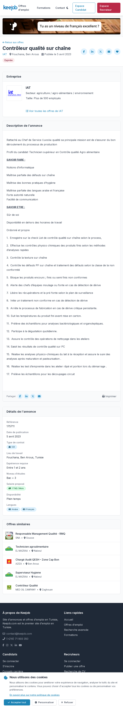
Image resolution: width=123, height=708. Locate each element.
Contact (60, 7)
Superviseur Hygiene (28, 572)
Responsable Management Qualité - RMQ (40, 533)
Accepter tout (17, 702)
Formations (43, 7)
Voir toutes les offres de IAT (44, 111)
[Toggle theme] (67, 7)
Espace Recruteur (106, 7)
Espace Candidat (80, 7)
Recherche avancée (76, 629)
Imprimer (109, 396)
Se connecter (11, 661)
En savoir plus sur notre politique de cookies (35, 695)
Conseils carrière (13, 671)
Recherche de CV (74, 671)
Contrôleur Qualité (27, 585)
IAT (5, 54)
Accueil (68, 619)
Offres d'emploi (23, 7)
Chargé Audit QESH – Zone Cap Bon (37, 559)
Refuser (67, 702)
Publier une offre (74, 666)
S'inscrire (8, 666)
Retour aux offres (13, 42)
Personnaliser (44, 702)
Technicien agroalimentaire (32, 546)
